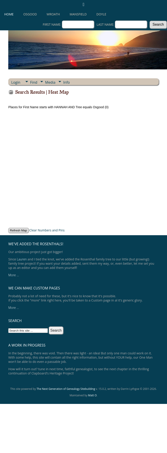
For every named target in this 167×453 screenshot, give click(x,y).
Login (15, 82)
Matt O (92, 395)
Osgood (30, 14)
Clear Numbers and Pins (47, 230)
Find (33, 82)
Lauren (22, 259)
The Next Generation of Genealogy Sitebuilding (66, 389)
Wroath (53, 14)
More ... (13, 275)
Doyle (101, 14)
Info (66, 82)
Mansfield (78, 14)
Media (50, 82)
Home (9, 14)
